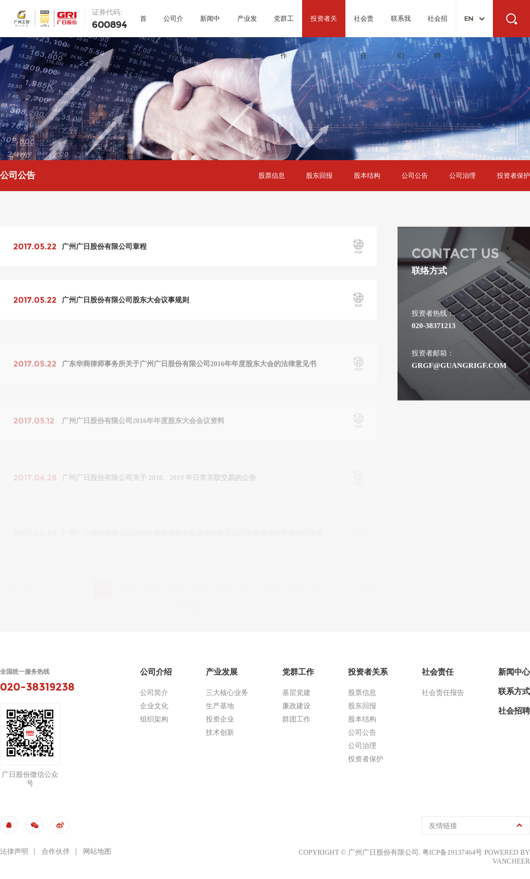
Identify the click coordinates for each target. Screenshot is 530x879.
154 (365, 579)
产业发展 (247, 26)
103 (150, 579)
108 (269, 579)
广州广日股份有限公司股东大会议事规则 (125, 301)
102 (126, 579)
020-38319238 (37, 687)
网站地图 (97, 851)
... (78, 578)
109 (293, 579)
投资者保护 (513, 175)
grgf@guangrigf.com (459, 366)
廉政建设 (296, 706)
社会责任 (364, 26)
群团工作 (296, 719)
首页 (143, 26)
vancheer (511, 861)
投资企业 (220, 719)
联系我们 (401, 26)
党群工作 (284, 26)
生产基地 (220, 706)
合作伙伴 (56, 851)
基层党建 (296, 692)
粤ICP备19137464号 (452, 852)
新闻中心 (210, 26)
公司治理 (462, 175)
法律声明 (14, 851)
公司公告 (414, 175)
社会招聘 (437, 26)
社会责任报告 (443, 692)
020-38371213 (433, 326)
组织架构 (154, 719)
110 (317, 579)
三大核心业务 (227, 692)
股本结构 (367, 175)
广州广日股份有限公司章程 (104, 247)
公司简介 (154, 692)
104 (174, 579)
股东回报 (319, 175)
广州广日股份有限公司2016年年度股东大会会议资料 (143, 426)
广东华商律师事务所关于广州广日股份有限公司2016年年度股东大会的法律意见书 (189, 371)
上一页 (21, 579)
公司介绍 (173, 26)
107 (245, 579)
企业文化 (154, 706)
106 (221, 579)
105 (198, 579)
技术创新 (220, 732)
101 (102, 579)
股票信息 (271, 175)
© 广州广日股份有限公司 (379, 852)
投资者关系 (323, 26)
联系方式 (514, 691)
